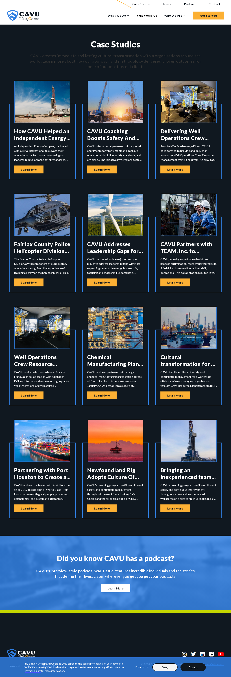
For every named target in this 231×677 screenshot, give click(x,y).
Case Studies (141, 4)
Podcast (190, 4)
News (167, 4)
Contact (214, 4)
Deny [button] (165, 667)
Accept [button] (193, 667)
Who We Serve (147, 15)
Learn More (29, 169)
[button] (120, 15)
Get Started (208, 15)
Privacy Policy (33, 670)
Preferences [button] (142, 667)
